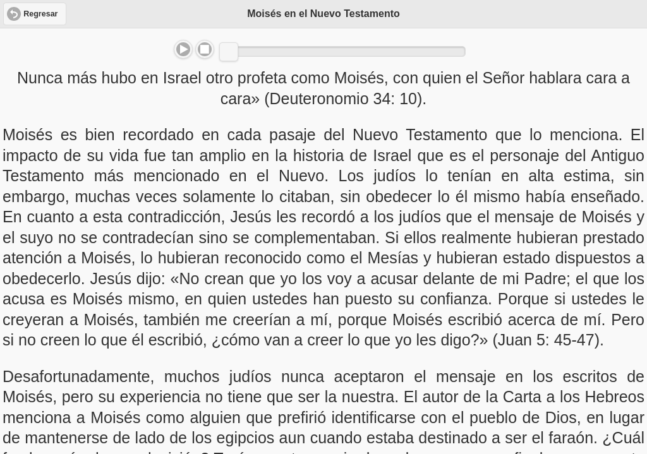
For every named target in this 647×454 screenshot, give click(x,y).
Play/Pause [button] (183, 49)
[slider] (228, 51)
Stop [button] (204, 49)
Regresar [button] (40, 13)
